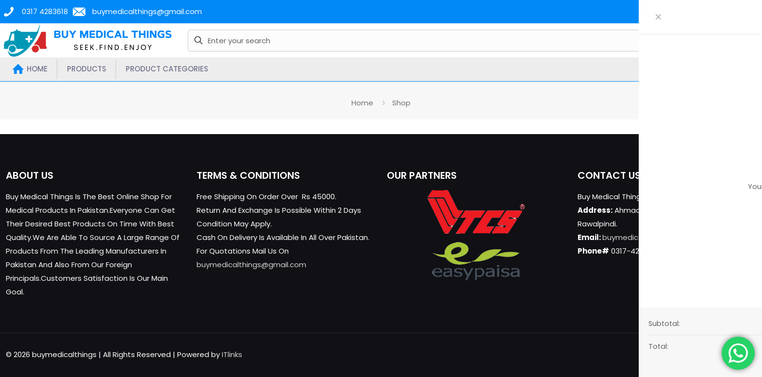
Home (362, 103)
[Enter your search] (442, 40)
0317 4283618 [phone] (45, 11)
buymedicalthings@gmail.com (251, 264)
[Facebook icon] (692, 354)
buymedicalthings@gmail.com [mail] (147, 11)
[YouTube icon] (712, 354)
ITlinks (232, 354)
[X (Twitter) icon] (702, 354)
